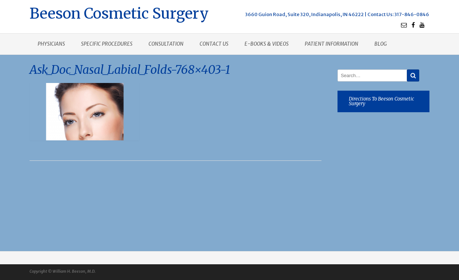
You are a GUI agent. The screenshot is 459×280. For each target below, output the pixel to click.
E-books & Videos (266, 44)
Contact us (214, 44)
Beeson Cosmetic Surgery (119, 12)
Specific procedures (106, 44)
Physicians (51, 44)
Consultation (166, 44)
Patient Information (331, 44)
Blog (380, 44)
